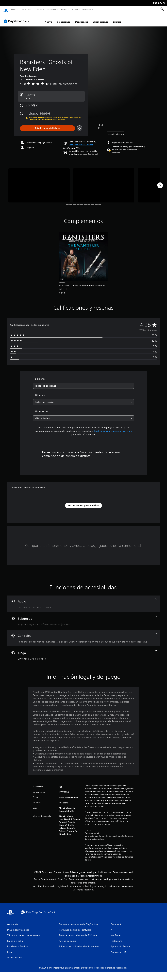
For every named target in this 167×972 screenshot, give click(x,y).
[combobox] (83, 383)
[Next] (160, 182)
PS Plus (39, 9)
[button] (81, 141)
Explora (117, 18)
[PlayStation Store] (17, 18)
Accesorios (51, 9)
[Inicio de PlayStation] (6, 9)
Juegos (13, 9)
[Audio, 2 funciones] (83, 600)
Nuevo (48, 18)
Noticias (64, 9)
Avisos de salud (92, 830)
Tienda (75, 9)
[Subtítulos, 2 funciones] (83, 618)
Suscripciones (100, 18)
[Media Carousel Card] (39, 182)
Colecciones (63, 18)
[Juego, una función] (83, 652)
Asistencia (86, 9)
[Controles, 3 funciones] (83, 635)
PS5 (22, 9)
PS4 (30, 9)
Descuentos (81, 18)
